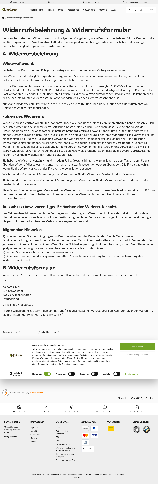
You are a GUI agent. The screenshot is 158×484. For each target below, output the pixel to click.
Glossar (59, 440)
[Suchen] (129, 10)
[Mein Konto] (141, 10)
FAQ (58, 437)
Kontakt (33, 431)
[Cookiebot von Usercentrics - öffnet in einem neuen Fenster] (16, 479)
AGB (58, 427)
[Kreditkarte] (90, 435)
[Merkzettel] (135, 10)
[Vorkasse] (85, 428)
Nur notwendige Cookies (137, 460)
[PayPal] (94, 428)
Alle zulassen (137, 452)
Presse (33, 441)
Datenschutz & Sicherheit (62, 432)
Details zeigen (131, 479)
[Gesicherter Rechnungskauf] (85, 442)
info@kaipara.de (11, 436)
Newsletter (35, 434)
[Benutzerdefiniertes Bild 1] (146, 429)
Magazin (33, 438)
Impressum (34, 427)
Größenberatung (63, 444)
